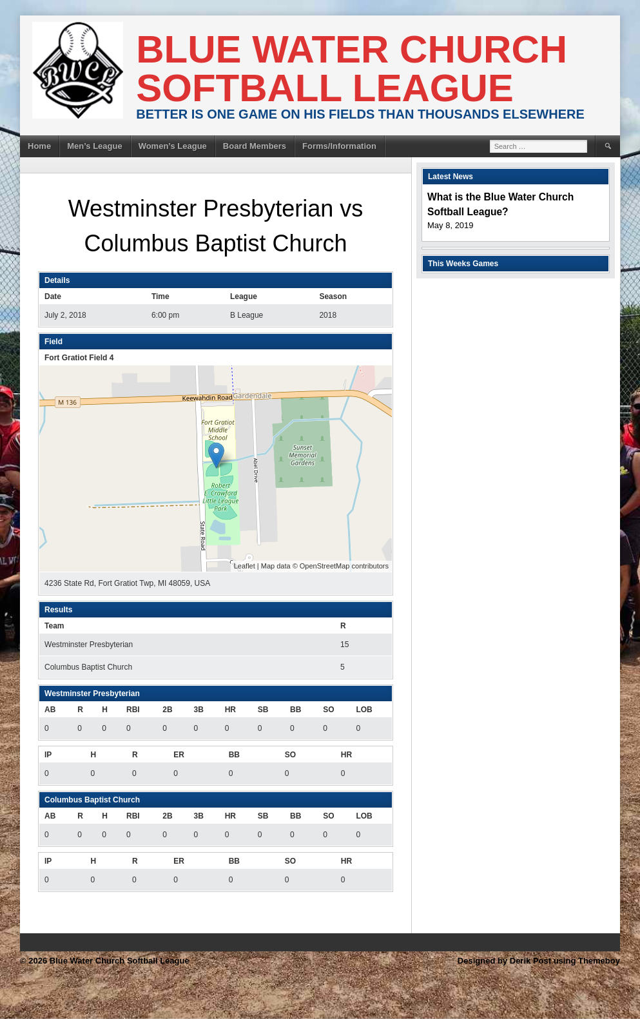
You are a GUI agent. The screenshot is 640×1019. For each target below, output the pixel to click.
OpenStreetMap (325, 566)
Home (39, 146)
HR (230, 709)
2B (167, 709)
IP (48, 754)
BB (295, 709)
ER (178, 754)
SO (328, 709)
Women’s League (173, 146)
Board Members (254, 146)
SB (263, 709)
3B (198, 709)
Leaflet (244, 566)
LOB (364, 709)
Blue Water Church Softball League (351, 69)
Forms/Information (339, 146)
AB (49, 709)
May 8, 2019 (450, 225)
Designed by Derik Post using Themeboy (539, 961)
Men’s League (94, 146)
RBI (133, 709)
